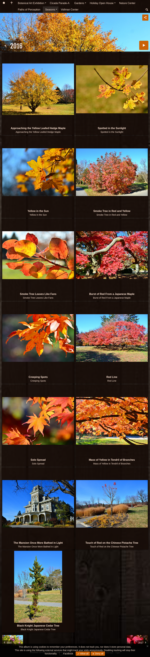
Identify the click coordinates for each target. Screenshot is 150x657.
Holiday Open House (102, 3)
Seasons (50, 9)
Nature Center (127, 3)
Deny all (98, 653)
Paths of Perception (29, 9)
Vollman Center (69, 9)
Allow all (84, 653)
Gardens (79, 3)
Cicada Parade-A (60, 3)
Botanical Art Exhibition (31, 3)
